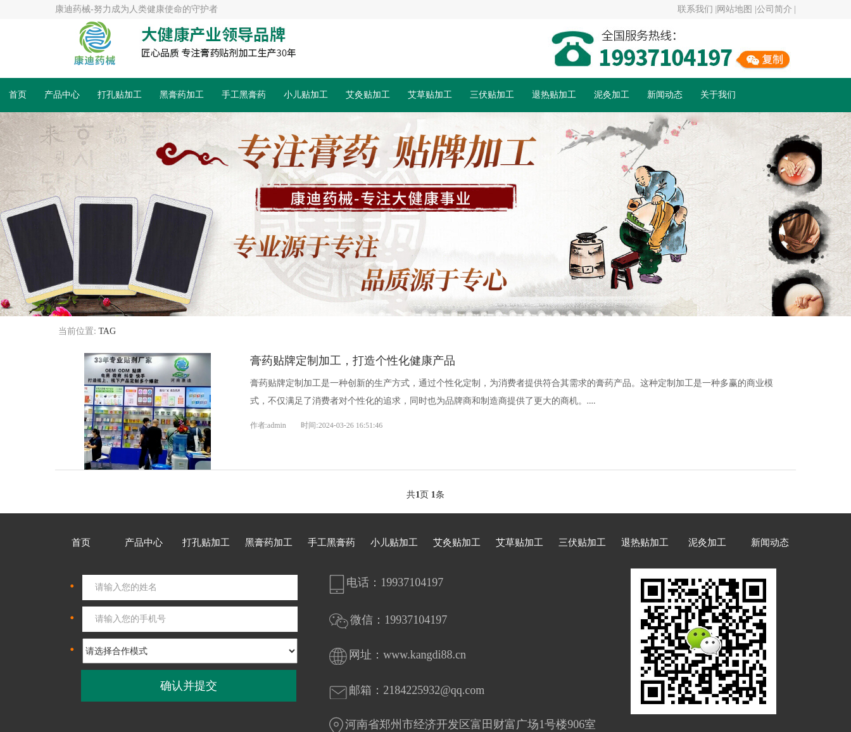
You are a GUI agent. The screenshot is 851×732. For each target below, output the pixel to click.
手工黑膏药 (244, 95)
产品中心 (62, 95)
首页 (18, 95)
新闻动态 (665, 95)
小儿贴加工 (306, 95)
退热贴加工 (554, 95)
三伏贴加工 (492, 95)
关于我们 (718, 95)
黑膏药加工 (182, 95)
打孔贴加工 (120, 95)
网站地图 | (736, 9)
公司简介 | (776, 9)
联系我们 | (697, 9)
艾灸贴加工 (368, 95)
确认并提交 (188, 685)
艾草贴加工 (430, 95)
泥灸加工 (611, 95)
